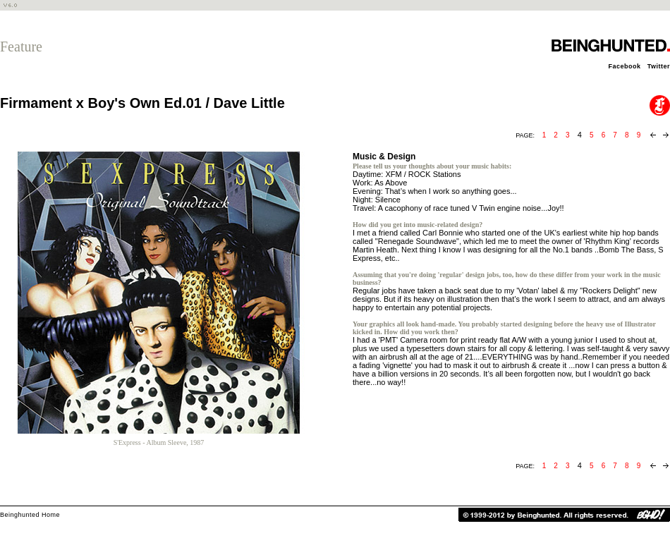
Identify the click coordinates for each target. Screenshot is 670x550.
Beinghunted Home (30, 514)
